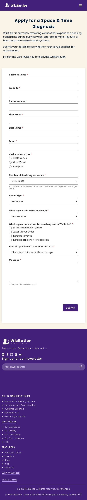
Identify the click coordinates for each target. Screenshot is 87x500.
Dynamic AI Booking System (20, 401)
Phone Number (18, 101)
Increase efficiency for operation (29, 239)
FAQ (7, 442)
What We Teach (13, 452)
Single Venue (18, 158)
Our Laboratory (13, 434)
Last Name (16, 127)
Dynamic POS (12, 412)
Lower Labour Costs (21, 231)
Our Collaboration (14, 438)
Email (13, 141)
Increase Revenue (20, 235)
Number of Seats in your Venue (27, 175)
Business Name (18, 74)
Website (14, 88)
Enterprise (16, 166)
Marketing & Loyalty (15, 416)
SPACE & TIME (9, 479)
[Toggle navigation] (80, 5)
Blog (7, 463)
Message (15, 260)
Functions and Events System (20, 405)
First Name (16, 114)
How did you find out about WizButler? (31, 246)
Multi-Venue (17, 162)
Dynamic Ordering (14, 409)
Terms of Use (9, 348)
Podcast (9, 467)
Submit (70, 308)
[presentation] (32, 294)
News (7, 460)
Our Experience (12, 427)
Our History (10, 430)
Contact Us (41, 348)
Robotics (9, 456)
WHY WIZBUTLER (11, 472)
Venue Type (16, 195)
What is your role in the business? (28, 210)
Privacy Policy (25, 348)
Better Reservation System (25, 227)
